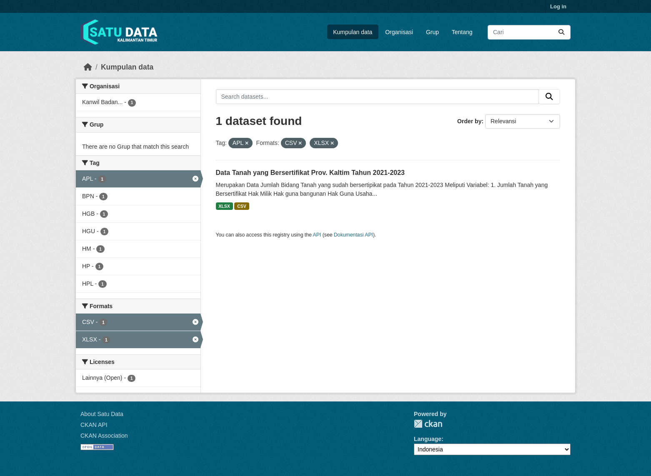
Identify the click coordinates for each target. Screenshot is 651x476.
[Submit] (561, 32)
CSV (241, 206)
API (317, 235)
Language (427, 439)
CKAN (428, 423)
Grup (432, 32)
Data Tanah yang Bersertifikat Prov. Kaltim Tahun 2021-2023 (310, 172)
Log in (558, 6)
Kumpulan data (352, 32)
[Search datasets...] (529, 32)
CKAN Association (104, 435)
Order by (469, 121)
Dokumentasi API (353, 235)
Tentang (462, 32)
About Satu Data (101, 414)
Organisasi (399, 32)
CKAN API (94, 424)
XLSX (224, 206)
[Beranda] (88, 67)
